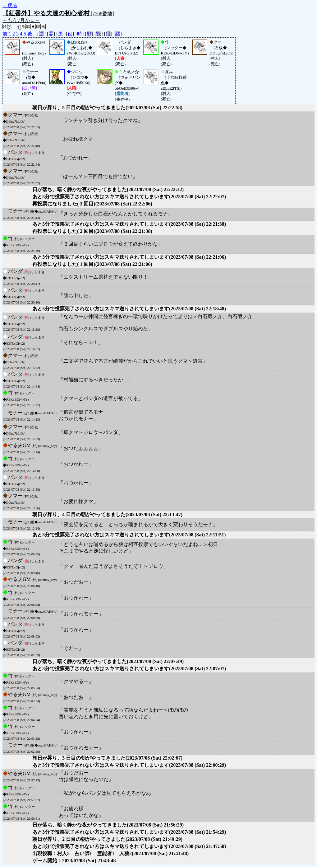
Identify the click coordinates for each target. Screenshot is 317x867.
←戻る (9, 5)
